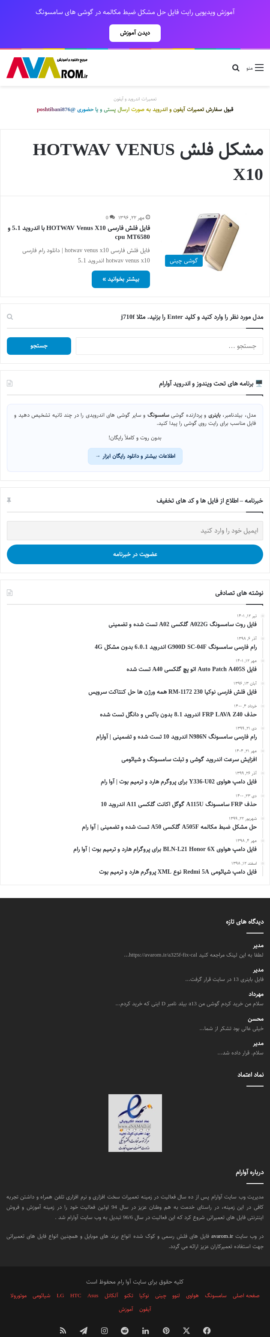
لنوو (176, 1276)
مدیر (258, 926)
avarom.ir (222, 1217)
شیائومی (42, 1276)
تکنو (128, 1276)
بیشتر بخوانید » (120, 260)
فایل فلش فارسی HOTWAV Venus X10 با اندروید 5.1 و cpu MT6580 (79, 213)
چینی (160, 1276)
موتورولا (18, 1276)
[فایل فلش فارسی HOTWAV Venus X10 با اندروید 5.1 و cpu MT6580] (212, 223)
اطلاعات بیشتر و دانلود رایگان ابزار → (135, 437)
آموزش (126, 1290)
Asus (93, 1276)
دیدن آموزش (135, 33)
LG (60, 1276)
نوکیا (144, 1276)
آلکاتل (111, 1276)
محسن (256, 1000)
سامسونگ (216, 1276)
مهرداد (256, 975)
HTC (75, 1276)
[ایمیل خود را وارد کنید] (135, 511)
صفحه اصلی (246, 1276)
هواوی (192, 1276)
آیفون (145, 1290)
